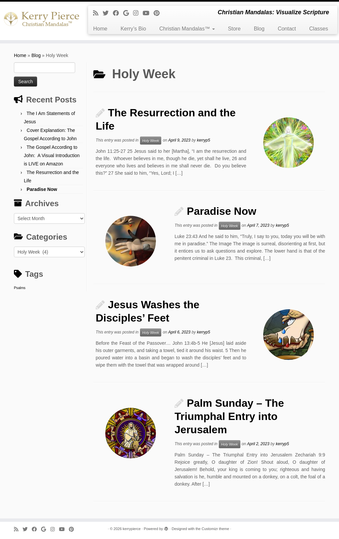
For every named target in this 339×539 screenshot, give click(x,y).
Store (234, 28)
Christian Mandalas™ (187, 28)
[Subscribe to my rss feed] (98, 13)
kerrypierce (132, 529)
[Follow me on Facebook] (118, 13)
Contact (287, 28)
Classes (318, 28)
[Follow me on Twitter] (108, 13)
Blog (259, 28)
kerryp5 (203, 140)
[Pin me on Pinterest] (159, 13)
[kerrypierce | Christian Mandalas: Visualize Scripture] (39, 21)
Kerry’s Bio (133, 28)
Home (100, 28)
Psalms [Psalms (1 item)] (19, 288)
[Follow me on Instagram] (138, 13)
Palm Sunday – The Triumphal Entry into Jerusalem (229, 416)
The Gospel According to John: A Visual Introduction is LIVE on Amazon (52, 155)
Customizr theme (215, 529)
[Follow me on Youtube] (148, 13)
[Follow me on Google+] (128, 13)
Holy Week (150, 141)
